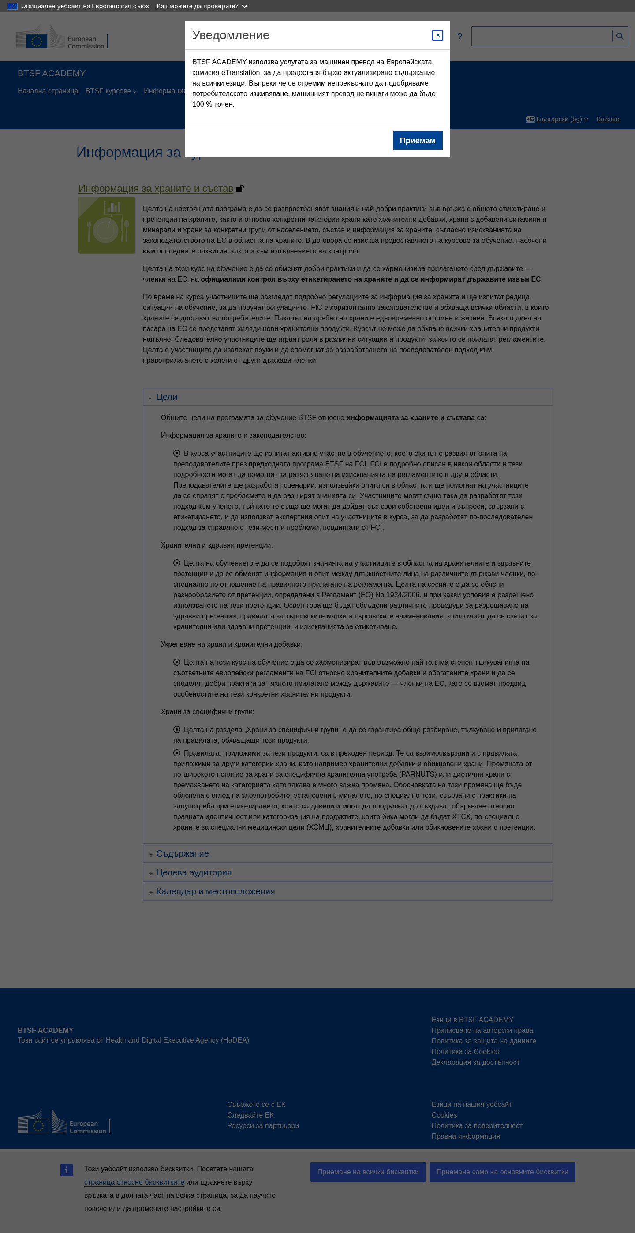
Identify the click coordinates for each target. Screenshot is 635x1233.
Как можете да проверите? (202, 6)
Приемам (418, 140)
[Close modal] (438, 35)
